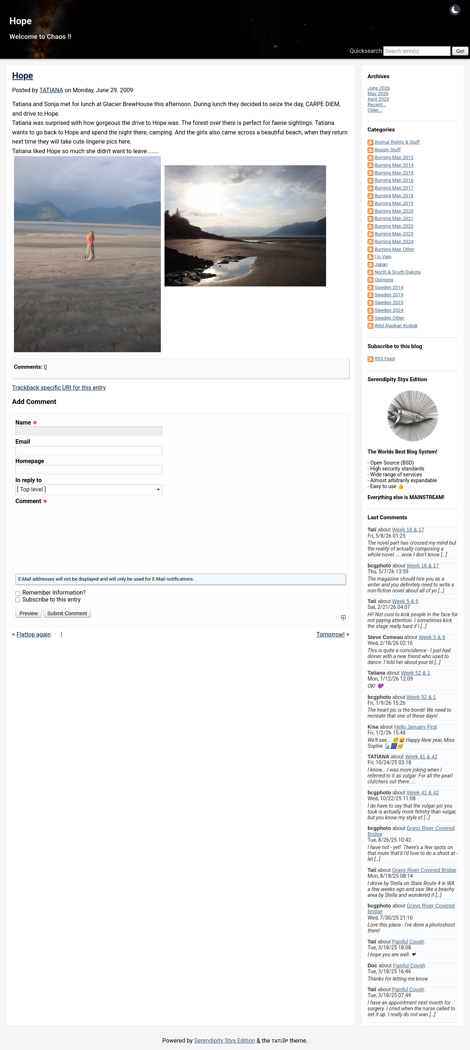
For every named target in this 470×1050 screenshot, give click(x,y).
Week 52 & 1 (415, 673)
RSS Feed (385, 358)
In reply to (28, 480)
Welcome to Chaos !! (40, 36)
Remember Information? (54, 592)
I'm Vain (383, 256)
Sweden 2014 (389, 287)
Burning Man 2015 (394, 173)
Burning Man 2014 (394, 165)
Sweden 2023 (389, 302)
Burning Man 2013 (394, 157)
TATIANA (51, 90)
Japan (381, 264)
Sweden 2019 (389, 294)
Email (22, 442)
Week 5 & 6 (405, 601)
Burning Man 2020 (394, 211)
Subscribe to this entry (51, 599)
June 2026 (379, 88)
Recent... (377, 104)
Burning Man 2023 (394, 234)
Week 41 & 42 (421, 756)
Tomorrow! (331, 634)
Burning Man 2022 (394, 226)
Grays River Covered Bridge (424, 870)
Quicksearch (366, 50)
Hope (21, 20)
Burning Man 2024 (394, 241)
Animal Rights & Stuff (397, 142)
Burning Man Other (394, 249)
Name (26, 422)
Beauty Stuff (388, 149)
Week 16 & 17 (408, 530)
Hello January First (415, 727)
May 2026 (378, 93)
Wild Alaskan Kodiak (396, 325)
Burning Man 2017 (394, 188)
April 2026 (378, 99)
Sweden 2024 (389, 310)
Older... (375, 110)
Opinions (384, 279)
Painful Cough (408, 942)
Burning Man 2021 (394, 218)
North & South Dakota (397, 272)
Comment (31, 501)
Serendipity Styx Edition (224, 1040)
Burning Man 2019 (394, 203)
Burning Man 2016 (394, 180)
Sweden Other (389, 318)
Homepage (29, 461)
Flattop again (34, 634)
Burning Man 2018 (394, 195)
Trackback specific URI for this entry (59, 387)
